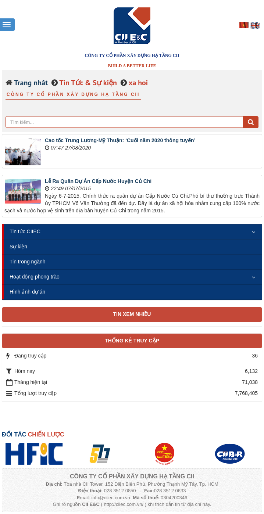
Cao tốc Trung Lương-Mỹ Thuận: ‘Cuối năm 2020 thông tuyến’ (120, 140)
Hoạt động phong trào (35, 277)
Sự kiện (18, 246)
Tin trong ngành (28, 262)
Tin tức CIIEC (25, 231)
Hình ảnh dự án (27, 292)
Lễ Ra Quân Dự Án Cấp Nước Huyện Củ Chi (98, 181)
